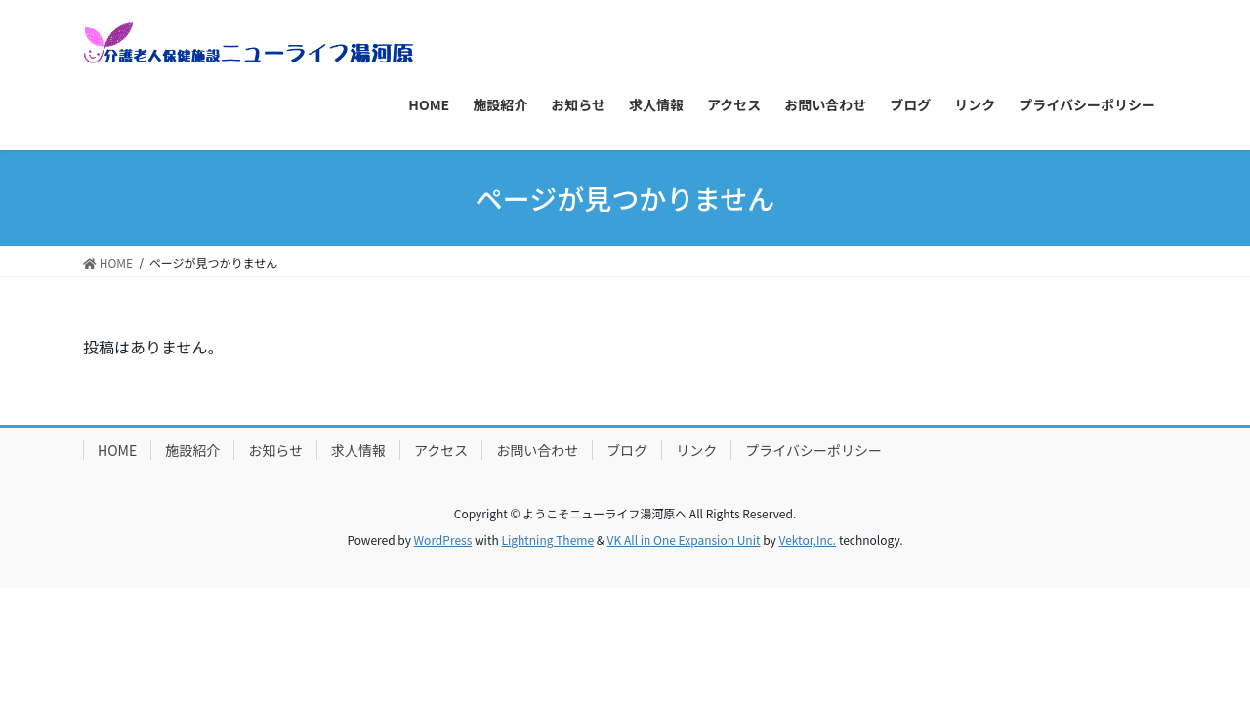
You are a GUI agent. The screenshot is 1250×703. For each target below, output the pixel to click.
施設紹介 (192, 450)
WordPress (443, 539)
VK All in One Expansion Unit (684, 539)
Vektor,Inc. (807, 539)
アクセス (441, 450)
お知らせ (275, 450)
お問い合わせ (537, 450)
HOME (117, 450)
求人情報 (358, 450)
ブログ (626, 450)
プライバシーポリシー (813, 450)
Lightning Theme (547, 539)
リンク (696, 450)
